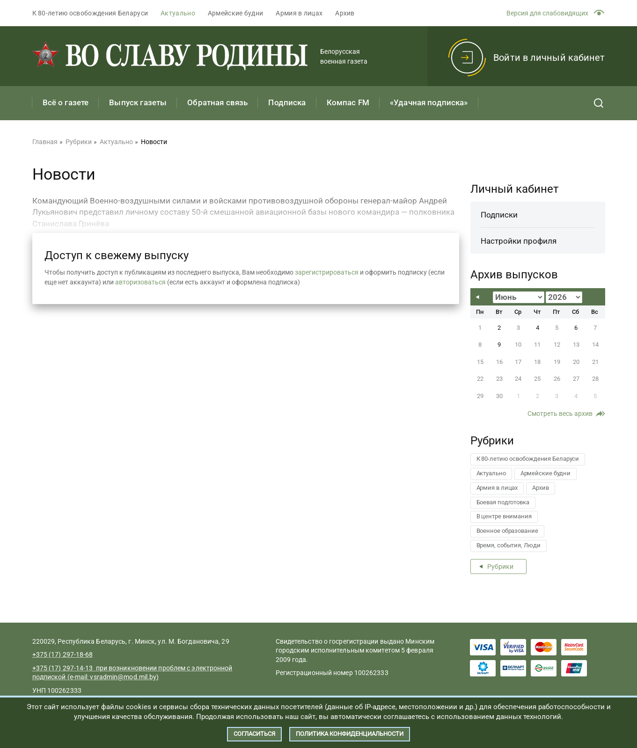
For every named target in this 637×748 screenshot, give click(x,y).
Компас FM (348, 102)
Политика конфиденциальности (349, 733)
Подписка (287, 102)
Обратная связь (217, 102)
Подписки (499, 214)
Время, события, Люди (508, 545)
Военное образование (507, 530)
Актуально (178, 13)
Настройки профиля (518, 241)
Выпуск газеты (138, 102)
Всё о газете (66, 102)
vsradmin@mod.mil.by (123, 677)
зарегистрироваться (327, 272)
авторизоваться (140, 282)
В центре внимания (504, 516)
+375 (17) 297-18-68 (62, 654)
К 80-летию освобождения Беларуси (90, 13)
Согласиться (254, 733)
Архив (345, 13)
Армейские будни (236, 13)
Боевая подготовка (502, 502)
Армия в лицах (299, 13)
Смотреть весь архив (560, 413)
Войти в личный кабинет (549, 57)
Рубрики (500, 566)
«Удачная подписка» (429, 102)
